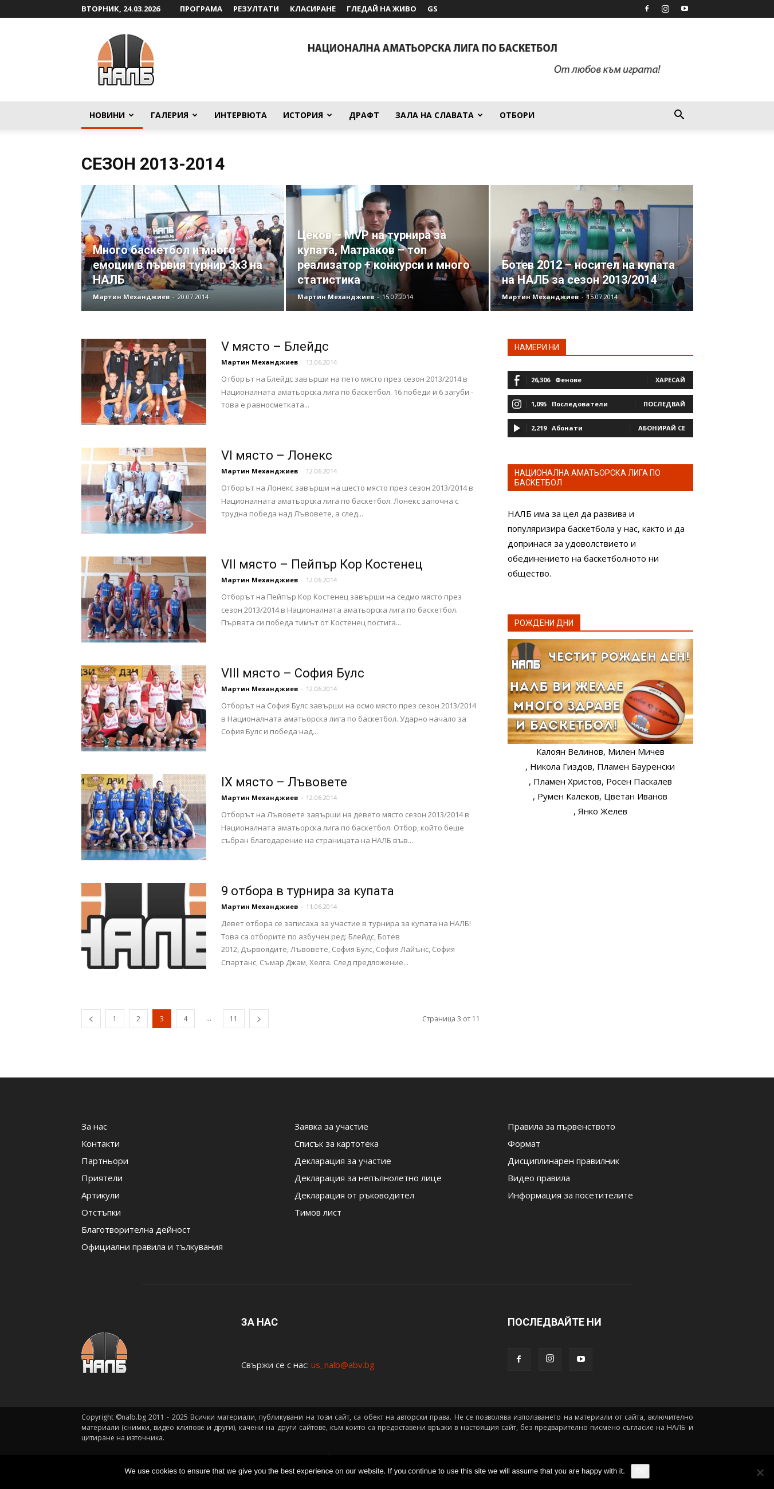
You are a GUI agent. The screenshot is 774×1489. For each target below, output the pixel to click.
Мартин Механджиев (131, 296)
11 (234, 1019)
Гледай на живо (382, 8)
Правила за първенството (561, 1126)
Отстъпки (101, 1212)
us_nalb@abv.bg (343, 1364)
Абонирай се (661, 428)
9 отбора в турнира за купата (307, 891)
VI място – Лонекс (276, 455)
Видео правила (539, 1178)
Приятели (102, 1178)
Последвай (664, 403)
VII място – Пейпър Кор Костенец (322, 564)
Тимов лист (317, 1212)
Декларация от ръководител (354, 1195)
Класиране (313, 8)
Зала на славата (439, 114)
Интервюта (240, 114)
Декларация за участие (342, 1160)
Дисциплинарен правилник (563, 1160)
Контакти (100, 1143)
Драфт (364, 114)
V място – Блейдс (275, 346)
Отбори (517, 114)
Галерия (174, 114)
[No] (759, 1472)
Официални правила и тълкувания (152, 1246)
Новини (111, 114)
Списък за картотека (336, 1143)
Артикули (100, 1195)
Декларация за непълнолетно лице (368, 1178)
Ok (640, 1471)
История (307, 114)
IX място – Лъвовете (284, 782)
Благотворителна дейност (136, 1229)
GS (432, 8)
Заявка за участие (331, 1126)
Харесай (670, 379)
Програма (201, 8)
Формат (524, 1143)
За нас (94, 1126)
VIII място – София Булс (292, 673)
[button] (679, 116)
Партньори (104, 1160)
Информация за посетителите (570, 1195)
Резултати (256, 8)
